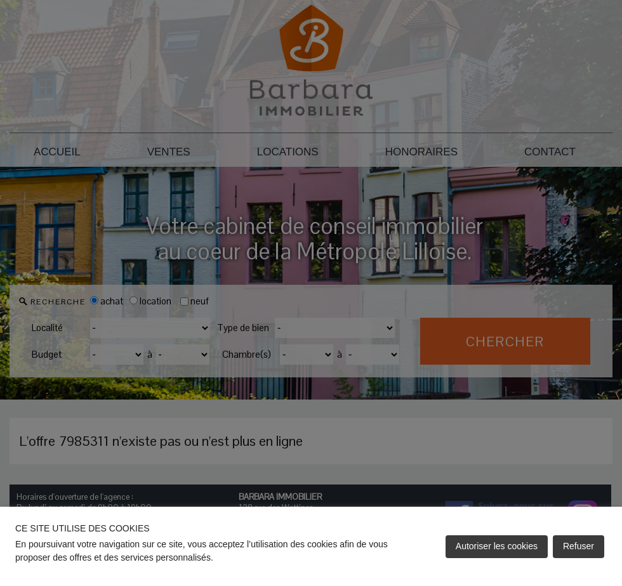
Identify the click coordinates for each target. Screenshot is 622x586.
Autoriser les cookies (497, 546)
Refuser (578, 546)
